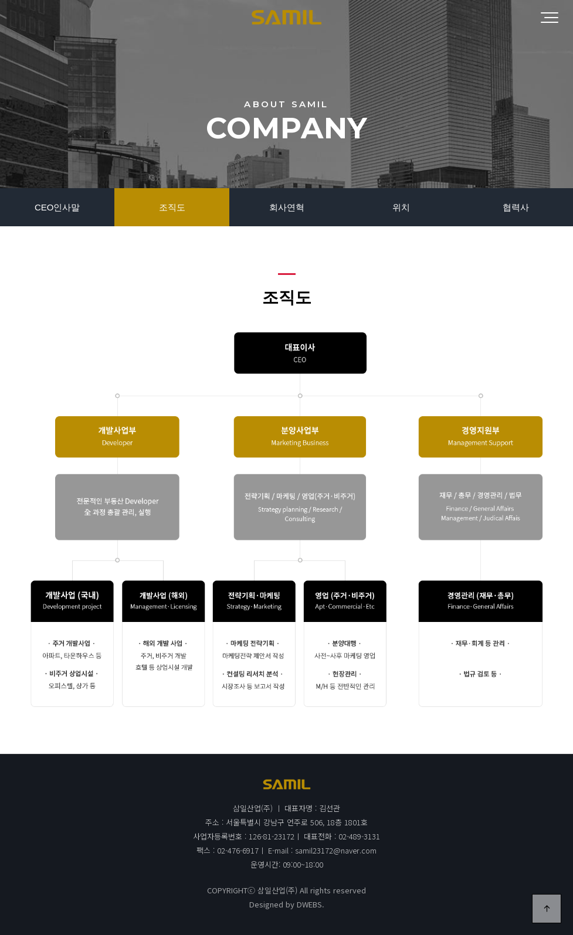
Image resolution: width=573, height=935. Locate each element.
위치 (401, 207)
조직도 (172, 207)
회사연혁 (286, 207)
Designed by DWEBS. (286, 904)
